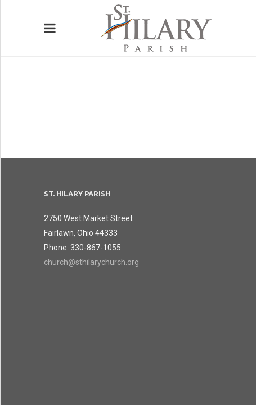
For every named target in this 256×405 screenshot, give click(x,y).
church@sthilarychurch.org (91, 262)
